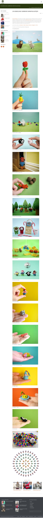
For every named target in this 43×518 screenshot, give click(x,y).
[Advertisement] (27, 16)
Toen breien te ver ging (7, 36)
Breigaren (31, 504)
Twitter (24, 25)
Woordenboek (32, 507)
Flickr (37, 25)
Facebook (21, 25)
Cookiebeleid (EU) (31, 516)
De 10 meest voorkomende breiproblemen (7, 40)
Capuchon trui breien (7, 21)
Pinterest (29, 25)
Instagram (33, 25)
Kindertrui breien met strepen (4, 12)
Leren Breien (32, 503)
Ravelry (27, 25)
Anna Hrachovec (15, 18)
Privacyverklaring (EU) (39, 516)
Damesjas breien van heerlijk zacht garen (37, 490)
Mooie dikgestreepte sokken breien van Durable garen (27, 490)
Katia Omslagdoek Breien (6, 14)
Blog (20, 516)
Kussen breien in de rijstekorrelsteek (7, 26)
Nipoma (12, 516)
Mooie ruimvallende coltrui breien (18, 490)
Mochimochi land (28, 19)
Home (29, 7)
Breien (31, 501)
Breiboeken (31, 506)
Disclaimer (35, 516)
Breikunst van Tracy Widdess (7, 32)
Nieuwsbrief (23, 516)
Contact (27, 516)
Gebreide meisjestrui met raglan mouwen (7, 18)
